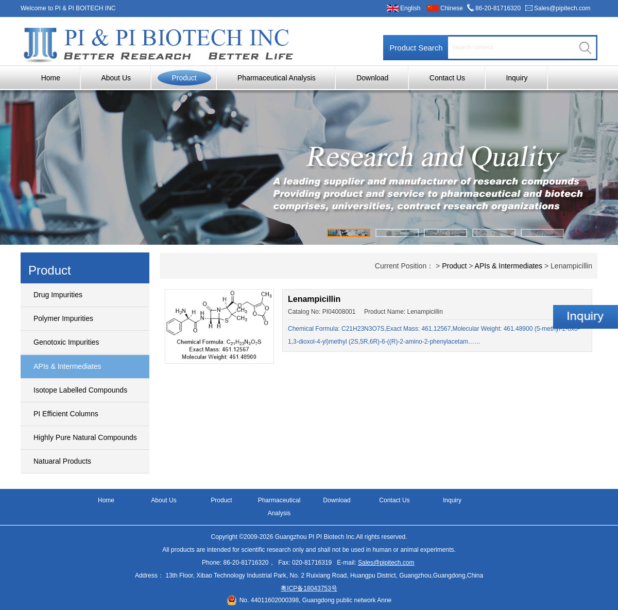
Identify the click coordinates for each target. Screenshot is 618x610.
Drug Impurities (57, 295)
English (410, 8)
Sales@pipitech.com (562, 8)
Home (50, 78)
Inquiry (516, 78)
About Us (116, 78)
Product (183, 78)
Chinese (451, 8)
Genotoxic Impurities (66, 342)
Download (372, 78)
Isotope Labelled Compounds (80, 390)
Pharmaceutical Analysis (276, 78)
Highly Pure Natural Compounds (85, 437)
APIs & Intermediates (67, 366)
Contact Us (447, 78)
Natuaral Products (62, 461)
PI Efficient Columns (65, 414)
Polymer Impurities (63, 318)
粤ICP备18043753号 (309, 588)
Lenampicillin (314, 299)
